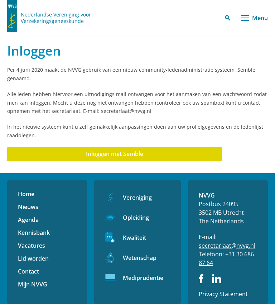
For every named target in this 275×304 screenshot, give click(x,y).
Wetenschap (139, 258)
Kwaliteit (134, 238)
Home (26, 194)
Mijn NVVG (32, 284)
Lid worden (33, 258)
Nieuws (28, 207)
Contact (28, 271)
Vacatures (31, 245)
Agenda (28, 220)
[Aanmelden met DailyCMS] (114, 154)
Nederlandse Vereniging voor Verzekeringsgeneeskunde (56, 17)
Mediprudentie (143, 278)
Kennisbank (34, 233)
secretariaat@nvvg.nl (227, 246)
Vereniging (137, 197)
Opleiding (136, 218)
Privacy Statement (223, 294)
